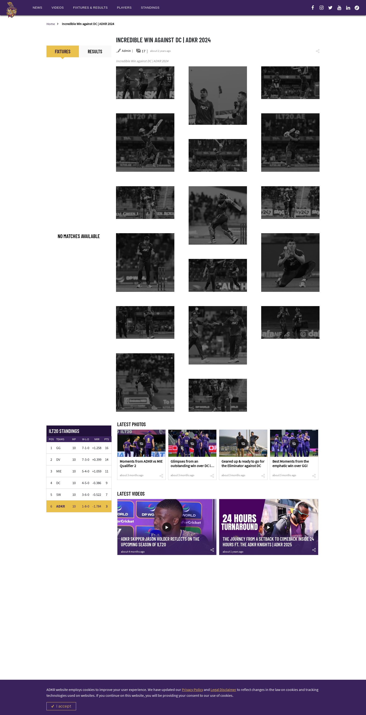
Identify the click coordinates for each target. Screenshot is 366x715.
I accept (63, 706)
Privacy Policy (192, 689)
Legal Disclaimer (223, 689)
